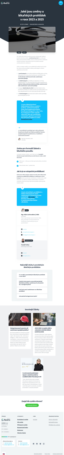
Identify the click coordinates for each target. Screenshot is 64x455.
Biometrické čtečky (22, 425)
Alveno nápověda (53, 417)
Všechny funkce (21, 430)
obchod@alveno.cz (24, 442)
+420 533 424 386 (8, 440)
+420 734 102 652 (23, 440)
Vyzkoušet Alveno (32, 403)
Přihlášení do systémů (54, 422)
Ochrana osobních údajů (57, 451)
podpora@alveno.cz (9, 442)
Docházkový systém (22, 417)
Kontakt (35, 417)
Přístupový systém (22, 422)
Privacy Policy (47, 451)
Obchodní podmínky (38, 451)
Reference (20, 428)
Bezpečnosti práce (26, 119)
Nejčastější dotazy (53, 420)
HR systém (20, 420)
